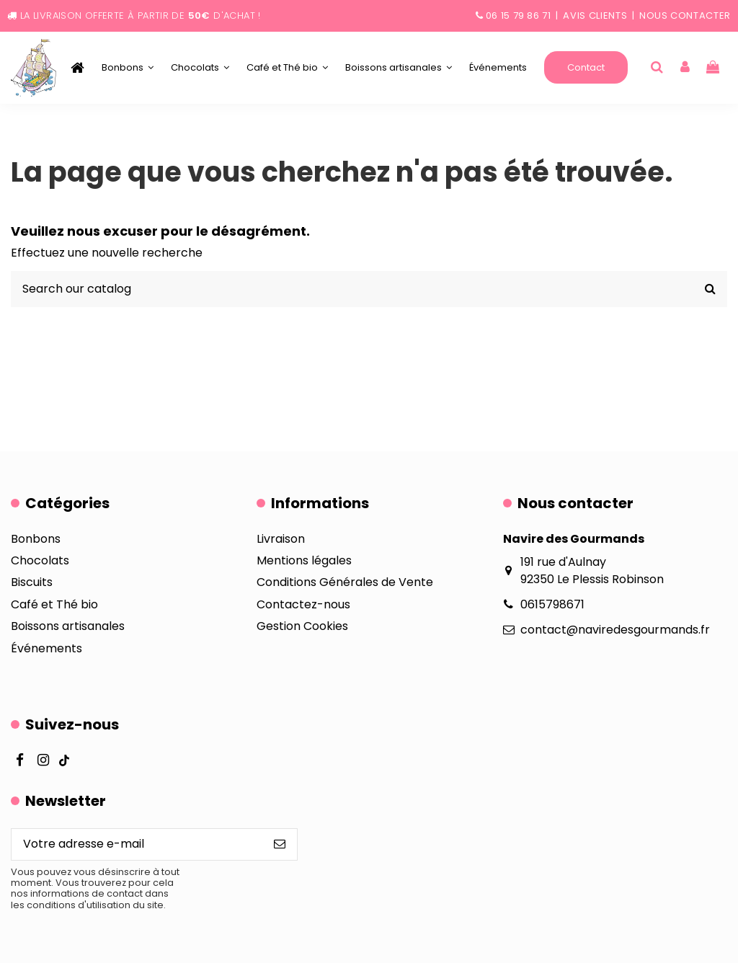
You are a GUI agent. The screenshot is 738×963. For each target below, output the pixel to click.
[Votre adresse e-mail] (137, 844)
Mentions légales (304, 560)
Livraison (281, 539)
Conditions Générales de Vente (345, 582)
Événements (46, 648)
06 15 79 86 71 (518, 15)
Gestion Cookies (302, 626)
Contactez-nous (303, 604)
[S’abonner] (279, 844)
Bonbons (36, 539)
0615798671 (552, 604)
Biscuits (32, 582)
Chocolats (40, 560)
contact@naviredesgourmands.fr (615, 629)
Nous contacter (685, 15)
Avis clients (595, 15)
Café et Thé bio (54, 604)
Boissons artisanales (68, 626)
